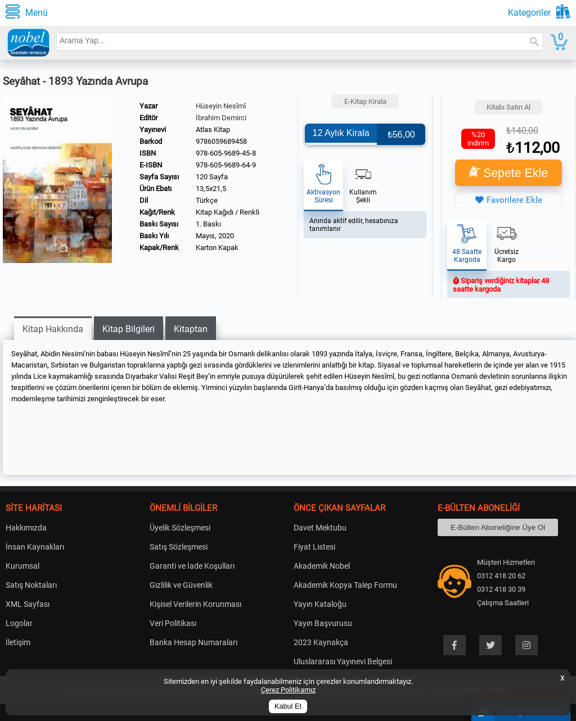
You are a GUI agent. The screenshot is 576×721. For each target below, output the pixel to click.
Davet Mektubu (320, 527)
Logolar (19, 623)
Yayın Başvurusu (323, 623)
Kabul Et (288, 706)
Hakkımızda (26, 527)
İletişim (18, 642)
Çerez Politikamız (288, 690)
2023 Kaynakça (321, 642)
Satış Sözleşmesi (179, 546)
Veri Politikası (173, 623)
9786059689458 (221, 141)
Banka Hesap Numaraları (193, 642)
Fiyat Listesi (314, 546)
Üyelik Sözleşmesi (180, 527)
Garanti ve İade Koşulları (192, 565)
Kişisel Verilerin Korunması (195, 604)
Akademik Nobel (322, 565)
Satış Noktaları (31, 585)
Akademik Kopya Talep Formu (345, 585)
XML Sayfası (28, 604)
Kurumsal (22, 565)
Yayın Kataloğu (320, 604)
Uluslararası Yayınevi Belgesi (343, 661)
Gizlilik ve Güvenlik (181, 585)
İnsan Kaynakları (35, 546)
